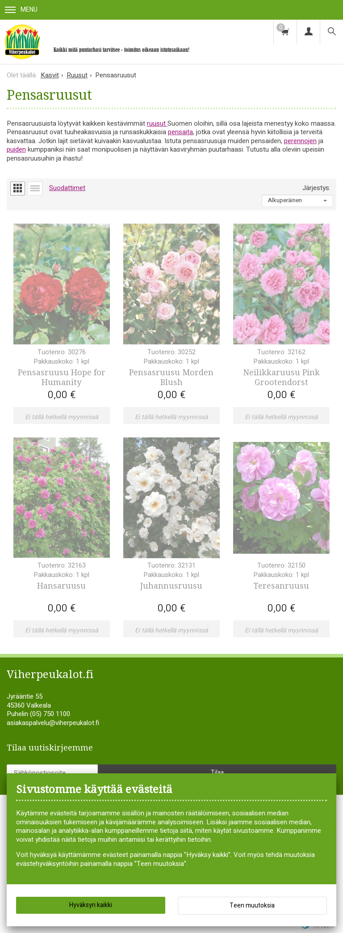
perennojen (300, 141)
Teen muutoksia (252, 905)
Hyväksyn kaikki (90, 905)
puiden (16, 149)
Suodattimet (67, 188)
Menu (21, 9)
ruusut (157, 123)
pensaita (180, 132)
